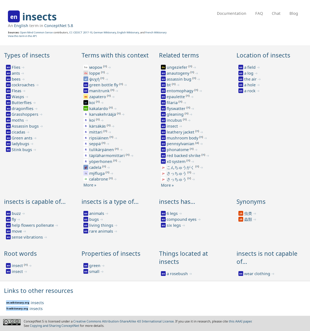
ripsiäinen (99, 138)
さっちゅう (177, 173)
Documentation (231, 13)
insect (173, 126)
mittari (96, 132)
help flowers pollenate (33, 225)
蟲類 (248, 219)
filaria (173, 102)
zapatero (98, 96)
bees (17, 79)
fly (14, 219)
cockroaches (24, 84)
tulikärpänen (102, 149)
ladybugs (21, 143)
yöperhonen (101, 161)
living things (101, 225)
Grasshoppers (25, 114)
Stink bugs (22, 149)
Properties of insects (110, 253)
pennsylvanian (181, 143)
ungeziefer (177, 67)
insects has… (177, 201)
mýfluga (97, 173)
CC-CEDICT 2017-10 (80, 32)
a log (249, 73)
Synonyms (251, 201)
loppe (95, 73)
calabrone (99, 179)
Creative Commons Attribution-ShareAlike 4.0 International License (123, 321)
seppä (95, 143)
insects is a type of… (110, 201)
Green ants (22, 138)
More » (89, 185)
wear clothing (257, 273)
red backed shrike (184, 155)
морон (96, 67)
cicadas (19, 132)
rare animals (101, 231)
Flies (16, 67)
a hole (250, 84)
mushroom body (183, 138)
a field (250, 67)
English (21, 25)
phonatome (178, 149)
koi (92, 102)
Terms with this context (115, 55)
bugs (94, 219)
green (95, 265)
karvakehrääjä (103, 114)
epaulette (176, 96)
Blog (293, 13)
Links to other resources (38, 291)
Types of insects (27, 55)
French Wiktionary (156, 32)
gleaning (176, 114)
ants (16, 73)
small (94, 271)
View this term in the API (22, 36)
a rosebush (178, 273)
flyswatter (176, 108)
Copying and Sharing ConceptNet (54, 325)
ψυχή (94, 79)
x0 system (176, 161)
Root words (20, 253)
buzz (17, 213)
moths (18, 120)
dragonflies (23, 108)
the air (251, 79)
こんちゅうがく (181, 167)
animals (97, 213)
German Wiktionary (105, 32)
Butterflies (22, 102)
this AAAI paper (240, 321)
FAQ (259, 13)
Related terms (179, 55)
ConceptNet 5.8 (58, 25)
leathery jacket (181, 132)
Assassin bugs (26, 126)
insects (39, 16)
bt (169, 84)
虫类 (248, 213)
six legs (174, 225)
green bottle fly (104, 84)
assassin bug (179, 79)
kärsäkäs (98, 126)
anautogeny (178, 73)
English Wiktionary (128, 32)
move (17, 231)
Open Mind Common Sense (36, 32)
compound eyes (182, 219)
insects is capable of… (35, 201)
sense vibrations (28, 237)
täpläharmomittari (107, 155)
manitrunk (100, 90)
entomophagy (180, 90)
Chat (276, 13)
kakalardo (99, 108)
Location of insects (263, 55)
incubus (175, 120)
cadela (95, 167)
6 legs (173, 213)
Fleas (17, 90)
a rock (250, 90)
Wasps (18, 96)
